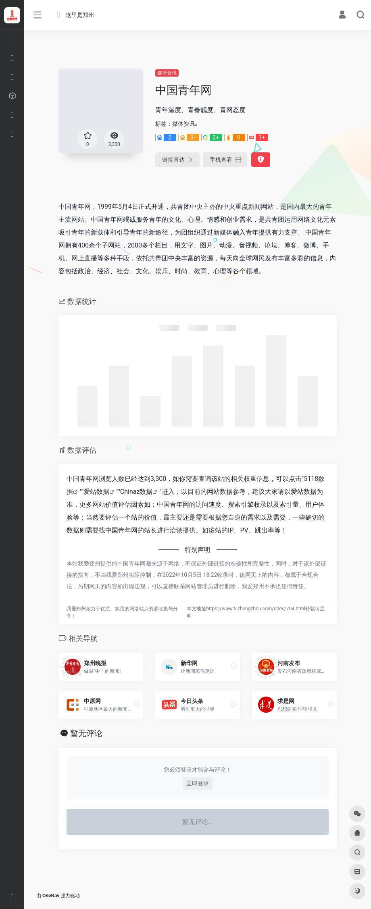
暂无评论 (86, 733)
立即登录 (197, 783)
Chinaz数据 (136, 491)
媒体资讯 (167, 73)
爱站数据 (96, 491)
